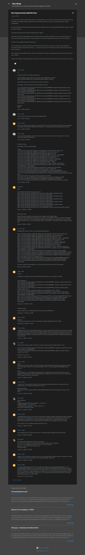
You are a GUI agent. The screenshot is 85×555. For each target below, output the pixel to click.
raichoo (19, 70)
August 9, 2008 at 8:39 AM (24, 267)
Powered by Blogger (42, 548)
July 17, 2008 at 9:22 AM (23, 129)
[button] (73, 13)
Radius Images (46, 550)
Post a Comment (17, 480)
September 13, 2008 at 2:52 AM (25, 313)
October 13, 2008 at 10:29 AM (24, 460)
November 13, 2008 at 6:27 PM (25, 476)
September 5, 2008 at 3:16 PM (24, 304)
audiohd (47, 19)
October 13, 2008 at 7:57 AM (24, 409)
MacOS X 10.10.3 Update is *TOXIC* (22, 510)
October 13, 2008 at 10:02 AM (24, 449)
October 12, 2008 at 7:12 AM (24, 338)
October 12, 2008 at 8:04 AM (24, 357)
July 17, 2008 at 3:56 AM (23, 118)
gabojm (19, 271)
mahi (18, 186)
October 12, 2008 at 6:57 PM (24, 393)
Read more (70, 505)
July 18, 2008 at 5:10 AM (23, 182)
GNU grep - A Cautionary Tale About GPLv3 (24, 528)
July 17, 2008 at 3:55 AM (23, 109)
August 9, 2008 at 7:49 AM (24, 224)
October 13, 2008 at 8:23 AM (24, 435)
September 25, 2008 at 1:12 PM (25, 323)
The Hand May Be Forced (19, 491)
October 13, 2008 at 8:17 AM (24, 425)
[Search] (76, 4)
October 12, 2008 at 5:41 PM (24, 377)
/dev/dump (16, 4)
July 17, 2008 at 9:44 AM (23, 139)
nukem (19, 342)
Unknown (19, 123)
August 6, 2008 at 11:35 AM (24, 209)
